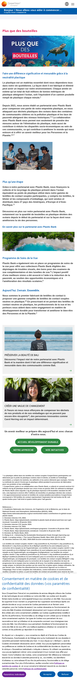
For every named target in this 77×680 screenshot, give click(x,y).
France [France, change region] (67, 4)
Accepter (47, 674)
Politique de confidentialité (34, 668)
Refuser (65, 674)
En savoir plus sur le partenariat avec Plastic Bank (29, 227)
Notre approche (23, 450)
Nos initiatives (55, 450)
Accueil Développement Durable (38, 442)
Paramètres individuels (14, 674)
